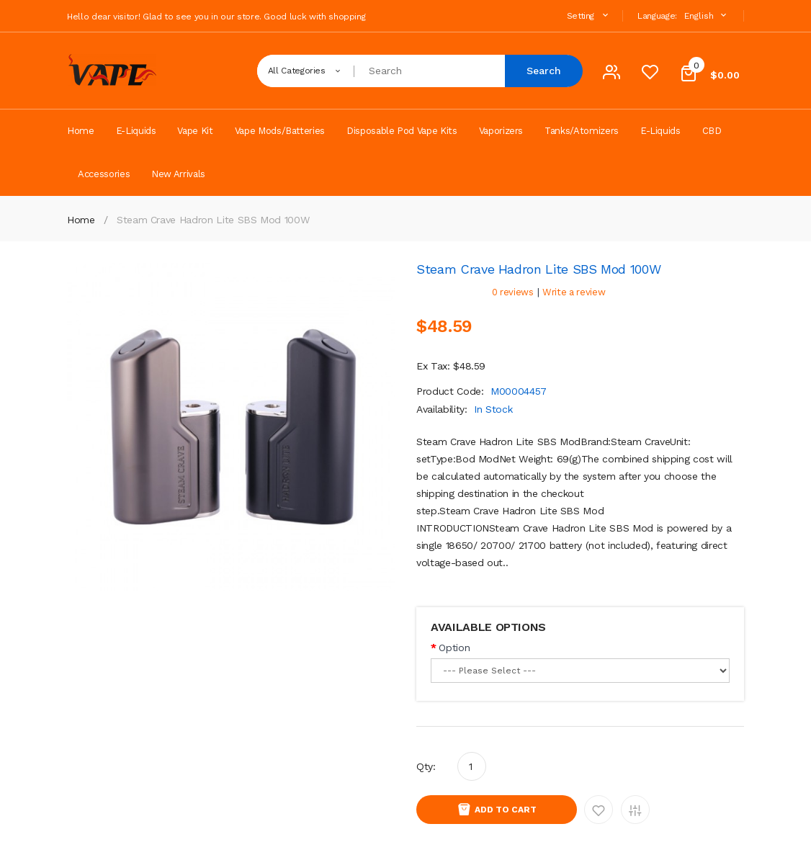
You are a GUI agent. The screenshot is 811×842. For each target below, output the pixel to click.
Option (454, 647)
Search (544, 70)
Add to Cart (506, 810)
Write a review (573, 292)
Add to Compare (635, 809)
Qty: (426, 766)
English (707, 15)
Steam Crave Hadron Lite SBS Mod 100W (213, 219)
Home (81, 219)
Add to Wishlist (598, 809)
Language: (657, 16)
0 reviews (513, 292)
